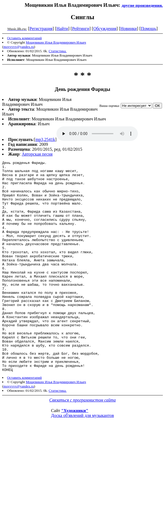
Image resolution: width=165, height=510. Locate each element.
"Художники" (74, 452)
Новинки (128, 28)
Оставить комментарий (24, 38)
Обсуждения (104, 28)
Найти (62, 28)
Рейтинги (80, 28)
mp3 (97, 133)
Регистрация (41, 28)
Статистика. (57, 51)
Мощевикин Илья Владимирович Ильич (56, 42)
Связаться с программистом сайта (82, 442)
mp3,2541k (45, 139)
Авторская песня (37, 154)
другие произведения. (142, 5)
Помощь (148, 28)
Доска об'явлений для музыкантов (82, 457)
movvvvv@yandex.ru (18, 47)
